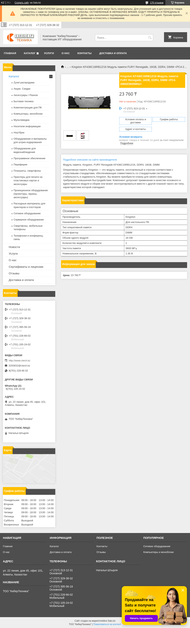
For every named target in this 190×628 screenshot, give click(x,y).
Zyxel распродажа (24, 82)
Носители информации (27, 126)
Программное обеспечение (29, 158)
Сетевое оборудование (27, 213)
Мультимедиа (21, 119)
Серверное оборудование (29, 219)
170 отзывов (156, 2)
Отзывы (14, 273)
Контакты (84, 53)
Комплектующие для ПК (28, 107)
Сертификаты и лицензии (26, 266)
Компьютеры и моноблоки (158, 552)
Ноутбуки (19, 132)
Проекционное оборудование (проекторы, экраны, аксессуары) (31, 194)
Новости (14, 247)
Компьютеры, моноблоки (28, 113)
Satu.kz (111, 620)
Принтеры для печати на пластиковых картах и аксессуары (28, 180)
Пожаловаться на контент (107, 624)
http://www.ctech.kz (19, 360)
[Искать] (149, 37)
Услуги (49, 53)
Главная (10, 53)
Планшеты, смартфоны (27, 170)
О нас (66, 53)
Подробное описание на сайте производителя (90, 159)
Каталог (29, 53)
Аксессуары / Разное (26, 95)
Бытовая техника (23, 101)
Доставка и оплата (113, 53)
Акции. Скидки (22, 88)
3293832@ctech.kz (19, 365)
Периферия (20, 164)
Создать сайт (22, 2)
